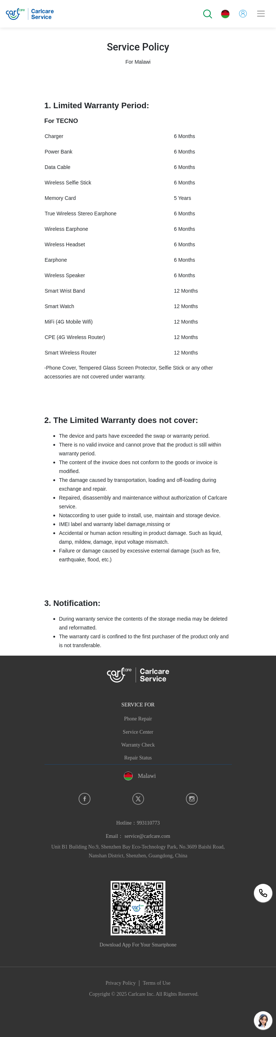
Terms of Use (157, 983)
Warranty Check (138, 745)
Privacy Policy (120, 983)
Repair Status (138, 758)
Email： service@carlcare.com (138, 836)
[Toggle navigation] (261, 13)
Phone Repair (138, 719)
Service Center (138, 732)
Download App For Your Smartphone (138, 945)
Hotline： (137, 823)
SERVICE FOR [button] (137, 705)
